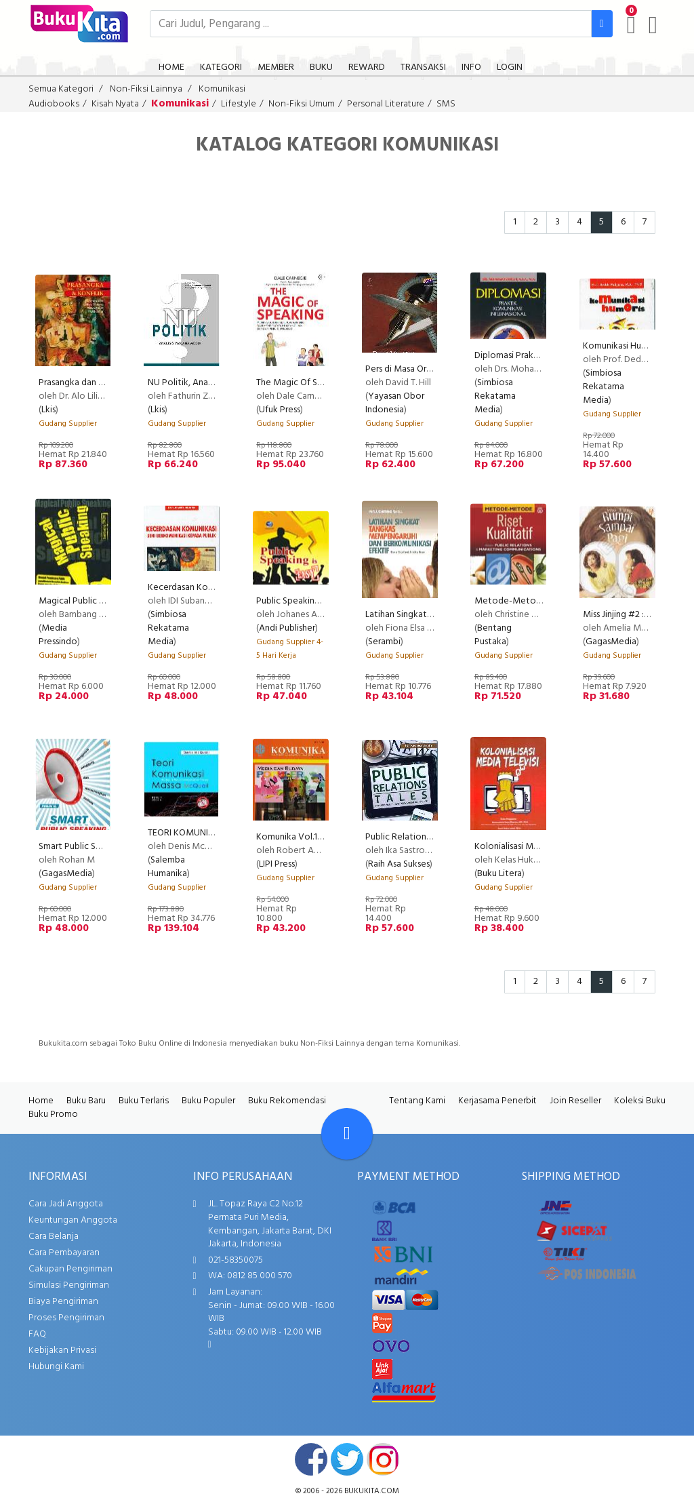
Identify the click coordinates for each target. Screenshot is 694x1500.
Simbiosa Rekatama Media (495, 396)
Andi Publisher (287, 628)
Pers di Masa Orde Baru (411, 369)
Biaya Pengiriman (63, 1301)
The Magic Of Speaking (303, 383)
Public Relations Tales (408, 837)
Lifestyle (238, 104)
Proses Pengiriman (66, 1318)
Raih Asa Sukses (399, 864)
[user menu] (653, 25)
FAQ (37, 1334)
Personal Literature (385, 104)
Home (41, 1101)
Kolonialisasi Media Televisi (528, 846)
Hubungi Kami (56, 1367)
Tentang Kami (417, 1101)
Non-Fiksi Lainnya (146, 89)
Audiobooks (53, 104)
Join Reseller (575, 1101)
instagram (383, 1459)
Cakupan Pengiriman (70, 1269)
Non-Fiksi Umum (301, 104)
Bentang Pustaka (493, 635)
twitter (347, 1459)
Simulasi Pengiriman (68, 1285)
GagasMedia (611, 642)
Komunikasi (222, 89)
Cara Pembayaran (64, 1253)
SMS (445, 104)
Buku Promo (53, 1114)
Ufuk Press (279, 410)
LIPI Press (277, 864)
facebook (311, 1459)
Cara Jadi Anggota (65, 1204)
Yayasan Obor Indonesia (394, 403)
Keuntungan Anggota (72, 1220)
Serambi (384, 642)
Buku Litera (499, 874)
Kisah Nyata (115, 104)
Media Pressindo (58, 635)
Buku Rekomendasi (287, 1101)
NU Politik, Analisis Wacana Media (215, 383)
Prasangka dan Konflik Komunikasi (106, 383)
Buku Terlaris (144, 1101)
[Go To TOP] (347, 1134)
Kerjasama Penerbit (497, 1101)
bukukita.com (371, 1491)
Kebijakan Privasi (62, 1350)
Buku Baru (86, 1101)
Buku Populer (208, 1101)
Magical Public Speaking (87, 601)
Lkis (48, 410)
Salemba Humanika (167, 867)
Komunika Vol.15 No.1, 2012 (309, 837)
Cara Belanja (53, 1236)
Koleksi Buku (640, 1101)
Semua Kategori (61, 89)
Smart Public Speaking (83, 846)
